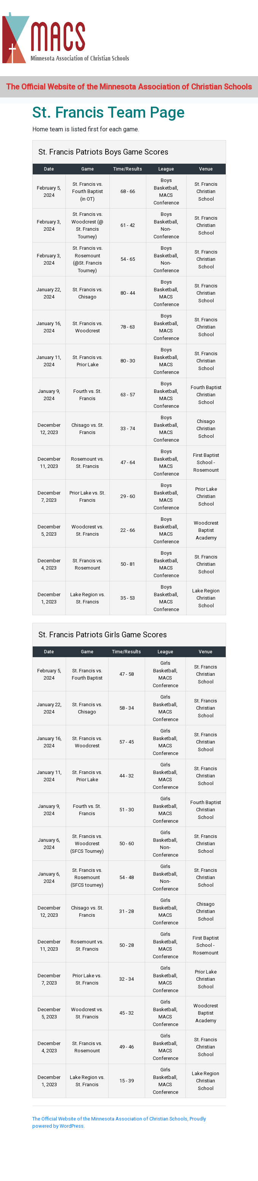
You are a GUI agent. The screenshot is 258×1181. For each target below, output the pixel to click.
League (166, 169)
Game (87, 169)
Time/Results (127, 169)
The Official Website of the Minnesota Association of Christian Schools (109, 1119)
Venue (206, 169)
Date (49, 169)
